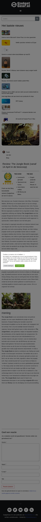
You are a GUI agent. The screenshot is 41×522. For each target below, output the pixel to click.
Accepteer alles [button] (19, 265)
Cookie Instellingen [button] (8, 265)
